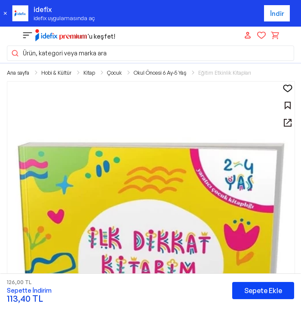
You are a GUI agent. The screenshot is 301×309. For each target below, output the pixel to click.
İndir (277, 13)
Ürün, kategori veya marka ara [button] (59, 53)
